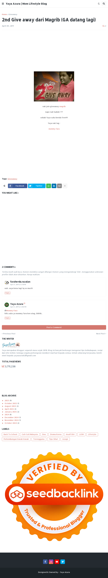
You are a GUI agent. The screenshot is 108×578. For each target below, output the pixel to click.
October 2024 (11, 423)
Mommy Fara (11, 310)
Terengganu (38, 439)
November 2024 (12, 420)
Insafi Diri (70, 434)
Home (4, 14)
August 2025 (11, 406)
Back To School (10, 434)
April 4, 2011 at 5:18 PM (18, 284)
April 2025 (9, 409)
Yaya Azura (16, 303)
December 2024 (12, 417)
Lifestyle (92, 434)
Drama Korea (55, 434)
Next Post (100, 334)
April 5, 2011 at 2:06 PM (18, 307)
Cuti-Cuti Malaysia (30, 434)
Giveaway (12, 14)
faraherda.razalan (20, 281)
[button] (3, 3)
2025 (7, 400)
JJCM (81, 434)
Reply (7, 293)
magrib (62, 106)
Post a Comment (54, 327)
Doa (44, 434)
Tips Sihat (53, 439)
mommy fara (54, 129)
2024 (7, 414)
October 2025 (11, 403)
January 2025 (11, 412)
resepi (65, 439)
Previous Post (9, 334)
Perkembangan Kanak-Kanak (16, 439)
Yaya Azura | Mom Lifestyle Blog (26, 3)
